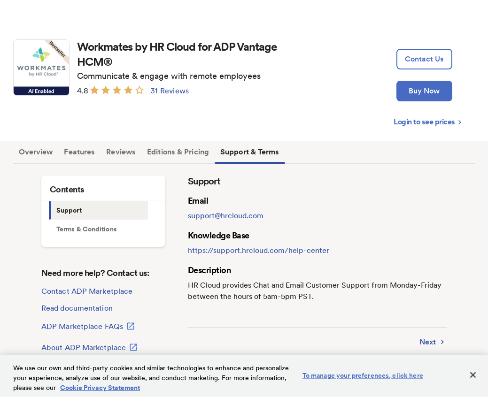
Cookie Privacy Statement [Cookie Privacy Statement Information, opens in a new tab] (100, 387)
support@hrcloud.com (225, 215)
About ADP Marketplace (89, 347)
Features (79, 151)
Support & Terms (249, 151)
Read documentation (77, 308)
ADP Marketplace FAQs (88, 326)
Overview (36, 151)
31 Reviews (169, 90)
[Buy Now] (424, 91)
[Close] (473, 375)
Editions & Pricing (178, 151)
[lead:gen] (424, 59)
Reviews (121, 151)
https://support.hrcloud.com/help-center (258, 250)
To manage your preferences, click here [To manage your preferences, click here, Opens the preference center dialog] (362, 375)
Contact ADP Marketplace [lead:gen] (86, 291)
